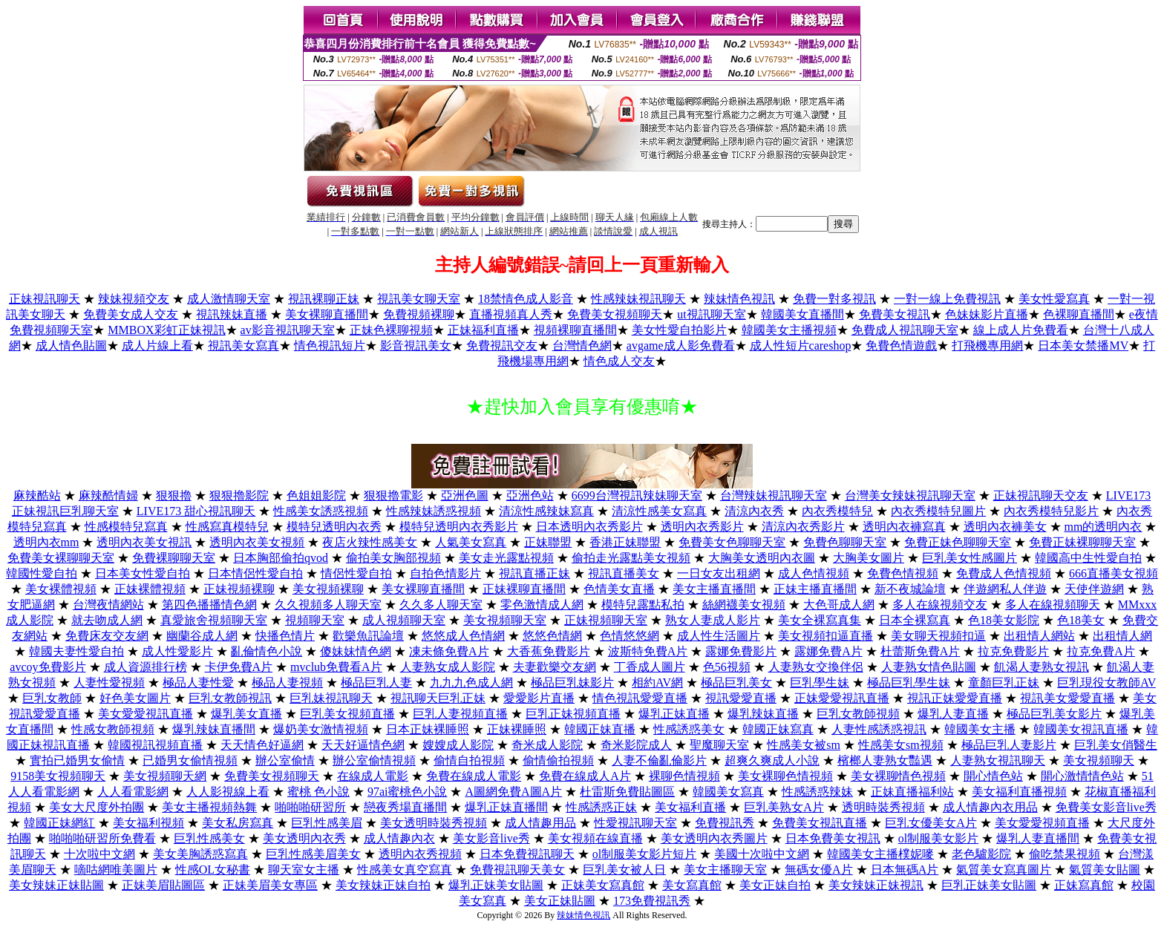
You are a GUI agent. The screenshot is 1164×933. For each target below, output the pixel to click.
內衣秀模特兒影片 (1051, 511)
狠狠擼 (174, 495)
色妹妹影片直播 (986, 314)
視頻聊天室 (314, 620)
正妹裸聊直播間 (524, 589)
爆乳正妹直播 (674, 713)
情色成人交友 (619, 361)
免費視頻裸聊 (418, 314)
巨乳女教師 (52, 698)
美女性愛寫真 (1054, 298)
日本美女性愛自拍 (142, 573)
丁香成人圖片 (649, 667)
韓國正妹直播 (599, 729)
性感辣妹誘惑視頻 (433, 511)
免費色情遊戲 (901, 345)
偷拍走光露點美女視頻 (631, 557)
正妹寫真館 (1084, 885)
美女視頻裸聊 (328, 589)
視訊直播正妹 (534, 573)
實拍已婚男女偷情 (77, 760)
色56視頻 (727, 667)
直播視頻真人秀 (510, 314)
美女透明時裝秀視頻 (433, 822)
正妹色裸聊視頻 (391, 330)
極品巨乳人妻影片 (1008, 745)
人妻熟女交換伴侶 (815, 667)
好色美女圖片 (135, 698)
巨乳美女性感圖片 (969, 557)
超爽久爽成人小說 (772, 760)
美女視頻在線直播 (595, 838)
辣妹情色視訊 (739, 298)
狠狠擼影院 (239, 495)
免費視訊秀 (724, 822)
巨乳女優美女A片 (931, 822)
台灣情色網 (582, 345)
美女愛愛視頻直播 (1042, 822)
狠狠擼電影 (393, 495)
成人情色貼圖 (71, 345)
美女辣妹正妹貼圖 (56, 885)
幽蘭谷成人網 (202, 635)
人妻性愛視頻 (109, 682)
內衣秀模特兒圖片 (938, 511)
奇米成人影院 (547, 745)
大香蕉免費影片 (548, 651)
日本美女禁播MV (1083, 345)
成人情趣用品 (540, 822)
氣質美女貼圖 (1104, 869)
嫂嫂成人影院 (458, 745)
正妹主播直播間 (815, 589)
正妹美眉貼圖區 (163, 885)
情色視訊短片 (329, 345)
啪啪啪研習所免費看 (102, 838)
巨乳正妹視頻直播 (573, 713)
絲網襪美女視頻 (743, 604)
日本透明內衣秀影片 (589, 526)
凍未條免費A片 (449, 651)
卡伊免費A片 (239, 667)
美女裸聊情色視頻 (898, 776)
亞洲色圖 (464, 495)
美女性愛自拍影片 (679, 330)
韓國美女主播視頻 (789, 330)
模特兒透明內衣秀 (334, 526)
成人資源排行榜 (145, 667)
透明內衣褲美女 (1005, 526)
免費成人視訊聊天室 (904, 330)
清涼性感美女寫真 (659, 511)
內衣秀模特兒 (837, 511)
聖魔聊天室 (719, 745)
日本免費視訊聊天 (527, 854)
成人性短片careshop (800, 345)
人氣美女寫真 (470, 542)
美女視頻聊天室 (504, 620)
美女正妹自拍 (775, 885)
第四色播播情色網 (209, 604)
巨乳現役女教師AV (1106, 682)
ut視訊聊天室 (711, 314)
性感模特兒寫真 (126, 526)
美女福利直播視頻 (1019, 791)
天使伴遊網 (1094, 589)
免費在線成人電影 (473, 776)
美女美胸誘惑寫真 (200, 854)
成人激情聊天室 (228, 298)
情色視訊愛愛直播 (639, 698)
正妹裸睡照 (516, 729)
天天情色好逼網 (262, 745)
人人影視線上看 (227, 791)
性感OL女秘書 (212, 869)
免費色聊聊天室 (844, 542)
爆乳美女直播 (246, 713)
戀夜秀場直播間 (405, 807)
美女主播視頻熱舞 (209, 807)
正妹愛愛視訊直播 (841, 698)
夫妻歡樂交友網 (554, 667)
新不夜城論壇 (910, 589)
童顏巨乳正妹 (1003, 682)
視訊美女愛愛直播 (1067, 698)
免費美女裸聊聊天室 (60, 557)
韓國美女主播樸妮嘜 (880, 854)
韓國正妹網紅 (59, 822)
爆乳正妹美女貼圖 (495, 885)
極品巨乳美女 (736, 682)
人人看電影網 (133, 791)
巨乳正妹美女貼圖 (988, 885)
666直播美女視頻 (1113, 573)
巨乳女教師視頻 (858, 713)
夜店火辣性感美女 (369, 542)
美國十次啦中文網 (761, 854)
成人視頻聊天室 (403, 620)
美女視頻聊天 (1098, 760)
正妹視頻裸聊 (239, 589)
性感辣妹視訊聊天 (638, 298)
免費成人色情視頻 (1003, 573)
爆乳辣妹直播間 (213, 729)
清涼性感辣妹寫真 (546, 511)
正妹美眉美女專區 (270, 885)
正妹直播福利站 (912, 791)
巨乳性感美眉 (326, 822)
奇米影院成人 (636, 745)
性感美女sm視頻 (901, 745)
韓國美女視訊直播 (1080, 729)
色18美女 (1081, 620)
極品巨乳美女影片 (1054, 713)
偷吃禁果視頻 (1064, 854)
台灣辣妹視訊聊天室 (773, 495)
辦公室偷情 (285, 760)
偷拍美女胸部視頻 (393, 557)
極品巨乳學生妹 (908, 682)
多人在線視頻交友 (939, 604)
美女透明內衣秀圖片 (714, 838)
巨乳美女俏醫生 (1115, 745)
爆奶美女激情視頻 (320, 729)
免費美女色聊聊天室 (732, 542)
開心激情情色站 (1082, 776)
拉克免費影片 (1013, 651)
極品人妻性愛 (198, 682)
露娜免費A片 (828, 651)
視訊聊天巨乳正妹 (437, 698)
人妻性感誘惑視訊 (878, 729)
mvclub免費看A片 (336, 667)
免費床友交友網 (106, 635)
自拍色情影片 (445, 573)
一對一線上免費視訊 (947, 298)
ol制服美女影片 (938, 838)
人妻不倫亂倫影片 (659, 760)
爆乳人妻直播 (953, 713)
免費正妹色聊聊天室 (957, 542)
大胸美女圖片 (868, 557)
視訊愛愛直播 (740, 698)
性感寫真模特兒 (227, 526)
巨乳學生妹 (819, 682)
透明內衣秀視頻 (420, 854)
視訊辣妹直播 (231, 314)
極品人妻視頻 (287, 682)
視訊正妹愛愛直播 (954, 698)
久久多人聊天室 (441, 604)
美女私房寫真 (237, 822)
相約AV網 (657, 682)
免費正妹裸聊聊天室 (1082, 542)
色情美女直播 (619, 589)
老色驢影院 (981, 854)
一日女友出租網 (718, 573)
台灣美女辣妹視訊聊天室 (910, 495)
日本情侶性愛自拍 (255, 573)
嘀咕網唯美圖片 (115, 869)
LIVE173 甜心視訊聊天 (196, 511)
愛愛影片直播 (539, 698)
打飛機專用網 (987, 345)
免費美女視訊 (894, 314)
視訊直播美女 (623, 573)
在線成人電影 (372, 776)
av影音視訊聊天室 (288, 330)
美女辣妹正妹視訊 (875, 885)
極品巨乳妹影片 (572, 682)
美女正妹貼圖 (559, 900)
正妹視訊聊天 (44, 298)
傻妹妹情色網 (355, 651)
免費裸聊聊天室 (173, 557)
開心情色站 (993, 776)
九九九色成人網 (471, 682)
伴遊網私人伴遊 (1005, 589)
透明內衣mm (46, 542)
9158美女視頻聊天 (57, 776)
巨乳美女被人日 (624, 869)
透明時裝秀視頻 (883, 807)
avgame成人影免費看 (681, 345)
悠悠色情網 (552, 635)
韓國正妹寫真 (778, 729)
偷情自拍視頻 (469, 760)
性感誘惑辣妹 (817, 791)
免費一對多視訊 (834, 298)
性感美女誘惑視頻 (320, 511)
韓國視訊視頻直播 (155, 745)
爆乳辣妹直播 (763, 713)
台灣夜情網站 (108, 604)
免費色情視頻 (902, 573)
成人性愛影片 (177, 651)
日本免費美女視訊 (832, 838)
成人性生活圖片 (718, 635)
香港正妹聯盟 (625, 542)
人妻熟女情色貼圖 (928, 667)
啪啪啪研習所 (310, 807)
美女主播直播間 (714, 589)
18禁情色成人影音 (525, 298)
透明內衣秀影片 (702, 526)
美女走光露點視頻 (506, 557)
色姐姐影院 (316, 495)
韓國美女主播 (980, 729)
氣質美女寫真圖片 (1003, 869)
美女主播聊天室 (725, 869)
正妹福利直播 (483, 330)
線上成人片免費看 (1020, 330)
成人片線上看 (157, 345)
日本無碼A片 (905, 869)
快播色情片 (285, 635)
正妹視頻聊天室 (605, 620)
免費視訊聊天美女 (517, 869)
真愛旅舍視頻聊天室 (213, 620)
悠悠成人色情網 (463, 635)
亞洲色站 (530, 495)
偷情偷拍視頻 (558, 760)
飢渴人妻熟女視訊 (1041, 667)
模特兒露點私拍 (642, 604)
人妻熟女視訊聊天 (997, 760)
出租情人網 (1122, 635)
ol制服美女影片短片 (644, 854)
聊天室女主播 (303, 869)
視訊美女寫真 (243, 345)
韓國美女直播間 (802, 314)
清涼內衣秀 (754, 511)
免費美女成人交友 (130, 314)
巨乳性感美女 (209, 838)
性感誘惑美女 (689, 729)
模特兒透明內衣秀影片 (458, 526)
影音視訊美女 (415, 345)
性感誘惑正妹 (601, 807)
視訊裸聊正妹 (323, 298)
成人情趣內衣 (399, 838)
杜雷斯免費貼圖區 (627, 791)
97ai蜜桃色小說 (407, 791)
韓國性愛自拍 (41, 573)
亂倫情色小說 (266, 651)
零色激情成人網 (541, 604)
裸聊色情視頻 (684, 776)
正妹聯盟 (548, 542)
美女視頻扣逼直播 (825, 635)
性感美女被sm (803, 745)
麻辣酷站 (37, 495)
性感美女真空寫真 (404, 869)
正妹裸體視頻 (150, 589)
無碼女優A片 (819, 869)
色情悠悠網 (629, 635)
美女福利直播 (690, 807)
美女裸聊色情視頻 (785, 776)
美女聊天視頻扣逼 (938, 635)
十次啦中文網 (99, 854)
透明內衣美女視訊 (144, 542)
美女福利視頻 (148, 822)
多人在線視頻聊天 (1052, 604)
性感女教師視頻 (112, 729)
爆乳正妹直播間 (506, 807)
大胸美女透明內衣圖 (761, 557)
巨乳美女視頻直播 (347, 713)
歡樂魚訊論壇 (368, 635)
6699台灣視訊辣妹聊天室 (637, 495)
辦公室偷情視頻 (374, 760)
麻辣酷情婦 (108, 495)
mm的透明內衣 (1103, 526)
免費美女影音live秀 (1106, 807)
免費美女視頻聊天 (614, 314)
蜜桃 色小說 (318, 791)
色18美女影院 (1003, 620)
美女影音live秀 (491, 838)
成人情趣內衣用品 (990, 807)
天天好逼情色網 (363, 745)
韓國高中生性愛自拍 (1088, 557)
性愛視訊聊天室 (635, 822)
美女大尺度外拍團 (96, 807)
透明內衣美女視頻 (256, 542)
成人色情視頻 (813, 573)
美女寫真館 (692, 885)
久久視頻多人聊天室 (328, 604)
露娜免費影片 (740, 651)
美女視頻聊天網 (164, 776)
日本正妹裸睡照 (427, 729)
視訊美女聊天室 (418, 298)
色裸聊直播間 (1078, 314)
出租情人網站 (1039, 635)
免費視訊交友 (501, 345)
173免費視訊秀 (651, 900)
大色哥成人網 (838, 604)
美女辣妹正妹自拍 (383, 885)
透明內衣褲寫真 (904, 526)
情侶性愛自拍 (356, 573)
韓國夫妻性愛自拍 (76, 651)
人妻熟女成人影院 (447, 667)
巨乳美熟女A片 (784, 807)
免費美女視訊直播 (819, 822)
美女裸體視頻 (61, 589)
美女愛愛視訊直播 (145, 713)
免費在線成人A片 (585, 776)
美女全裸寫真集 (819, 620)
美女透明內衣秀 (304, 838)
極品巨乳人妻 (376, 682)
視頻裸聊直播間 (575, 330)
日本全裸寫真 (914, 620)
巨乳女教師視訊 (230, 698)
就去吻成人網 (107, 620)
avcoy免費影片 (47, 667)
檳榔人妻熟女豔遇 (884, 760)
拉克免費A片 (1101, 651)
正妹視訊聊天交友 (1040, 495)
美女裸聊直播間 (326, 314)
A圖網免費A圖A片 (513, 791)
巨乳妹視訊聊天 (331, 698)
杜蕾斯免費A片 (920, 651)
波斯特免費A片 (648, 651)
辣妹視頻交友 (133, 298)
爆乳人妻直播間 (1037, 838)
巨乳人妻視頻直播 (460, 713)
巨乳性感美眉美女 (313, 854)
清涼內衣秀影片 (803, 526)
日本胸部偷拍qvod (280, 557)
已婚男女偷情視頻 (190, 760)
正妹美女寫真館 (602, 885)
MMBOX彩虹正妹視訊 (166, 330)
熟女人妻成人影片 (712, 620)
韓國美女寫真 (728, 791)
